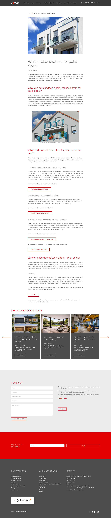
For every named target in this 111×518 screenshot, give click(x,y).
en (97, 3)
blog (29, 13)
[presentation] (69, 403)
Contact (75, 3)
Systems (45, 3)
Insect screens (15, 488)
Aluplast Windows (16, 475)
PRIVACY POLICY (44, 480)
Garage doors (15, 486)
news (41, 490)
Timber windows (16, 478)
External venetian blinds (18, 484)
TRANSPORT (42, 477)
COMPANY (42, 475)
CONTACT (42, 486)
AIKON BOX (42, 478)
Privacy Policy (91, 394)
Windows (26, 3)
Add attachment (20, 419)
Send (63, 409)
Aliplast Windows (16, 477)
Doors (32, 3)
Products (38, 3)
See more (21, 355)
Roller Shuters (15, 482)
